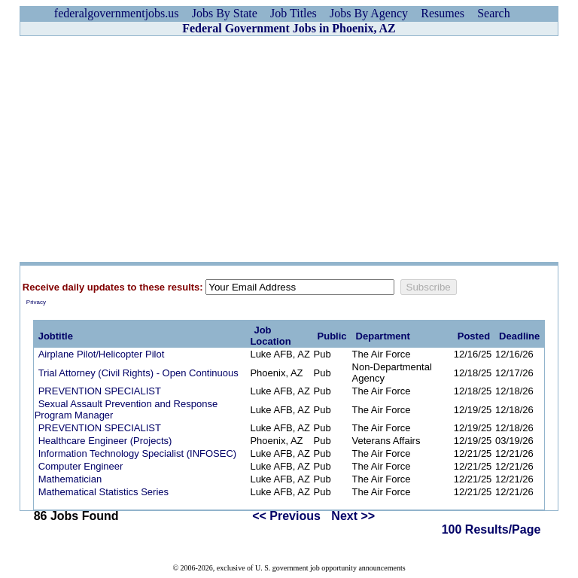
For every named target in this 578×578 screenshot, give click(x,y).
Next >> (353, 516)
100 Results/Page (491, 529)
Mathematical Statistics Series (103, 491)
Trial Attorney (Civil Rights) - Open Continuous (138, 373)
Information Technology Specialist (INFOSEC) (137, 453)
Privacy (36, 302)
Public (332, 336)
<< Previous (286, 516)
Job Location (270, 335)
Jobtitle (55, 336)
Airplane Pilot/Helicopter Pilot (101, 354)
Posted (474, 336)
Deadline (519, 336)
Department (383, 336)
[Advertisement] (289, 149)
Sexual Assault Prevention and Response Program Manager (126, 409)
